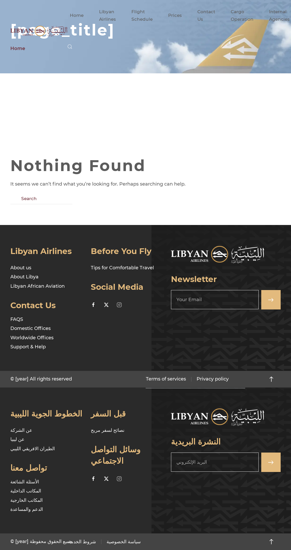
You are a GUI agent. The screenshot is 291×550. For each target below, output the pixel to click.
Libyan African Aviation (37, 286)
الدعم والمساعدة (26, 509)
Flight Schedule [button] (142, 15)
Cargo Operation (242, 15)
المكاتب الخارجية (26, 500)
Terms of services (166, 379)
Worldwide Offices (32, 338)
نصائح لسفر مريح (107, 430)
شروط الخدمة (82, 542)
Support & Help (28, 347)
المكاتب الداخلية (25, 491)
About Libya (24, 277)
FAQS (16, 319)
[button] (69, 46)
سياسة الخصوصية (124, 542)
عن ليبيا (17, 439)
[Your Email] (215, 299)
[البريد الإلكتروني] (215, 462)
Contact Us (206, 15)
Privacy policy (213, 379)
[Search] (41, 198)
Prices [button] (175, 15)
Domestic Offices (30, 328)
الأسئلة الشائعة (24, 482)
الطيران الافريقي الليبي (32, 449)
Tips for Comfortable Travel (122, 268)
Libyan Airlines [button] (107, 15)
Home (77, 15)
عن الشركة (21, 430)
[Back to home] (38, 31)
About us (20, 268)
